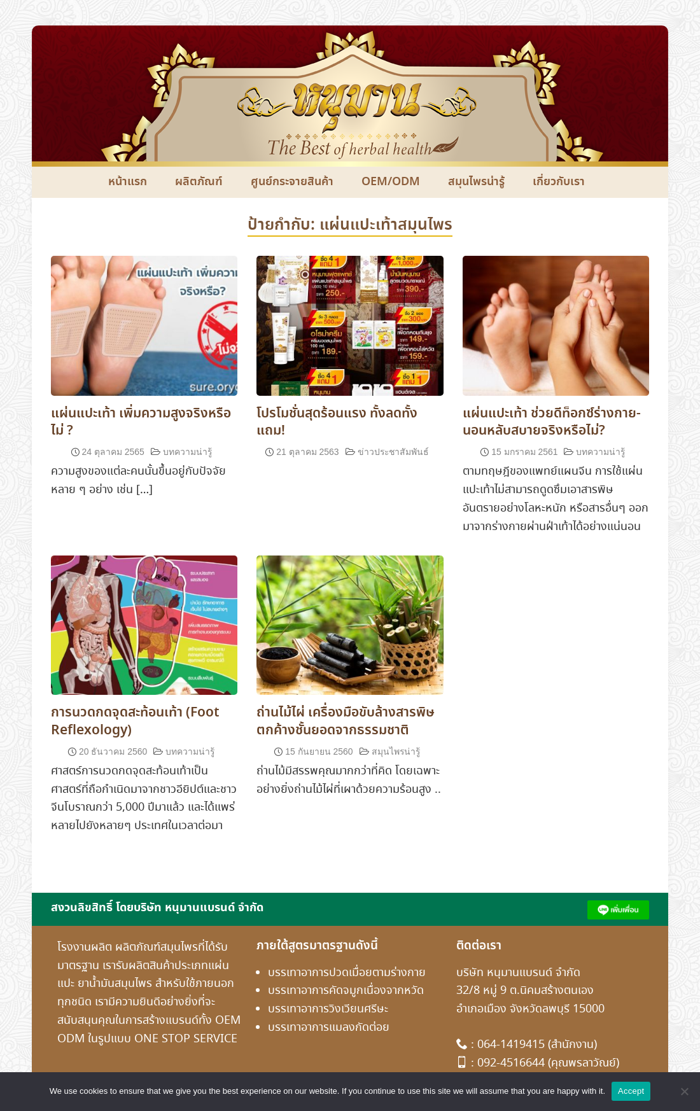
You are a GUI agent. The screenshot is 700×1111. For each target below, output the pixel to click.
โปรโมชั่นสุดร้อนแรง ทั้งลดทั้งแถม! (336, 422)
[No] (684, 1091)
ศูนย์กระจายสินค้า (292, 182)
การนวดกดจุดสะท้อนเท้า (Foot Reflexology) (135, 721)
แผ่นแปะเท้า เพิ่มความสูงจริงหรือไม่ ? (141, 422)
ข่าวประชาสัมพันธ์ (393, 452)
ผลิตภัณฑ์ (199, 182)
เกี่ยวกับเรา (559, 182)
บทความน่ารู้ (187, 452)
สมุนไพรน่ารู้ (476, 182)
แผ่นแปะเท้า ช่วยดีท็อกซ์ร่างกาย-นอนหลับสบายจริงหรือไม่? (552, 422)
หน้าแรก (127, 182)
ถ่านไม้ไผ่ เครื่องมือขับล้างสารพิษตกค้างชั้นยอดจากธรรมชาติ (345, 721)
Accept (631, 1091)
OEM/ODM (390, 182)
